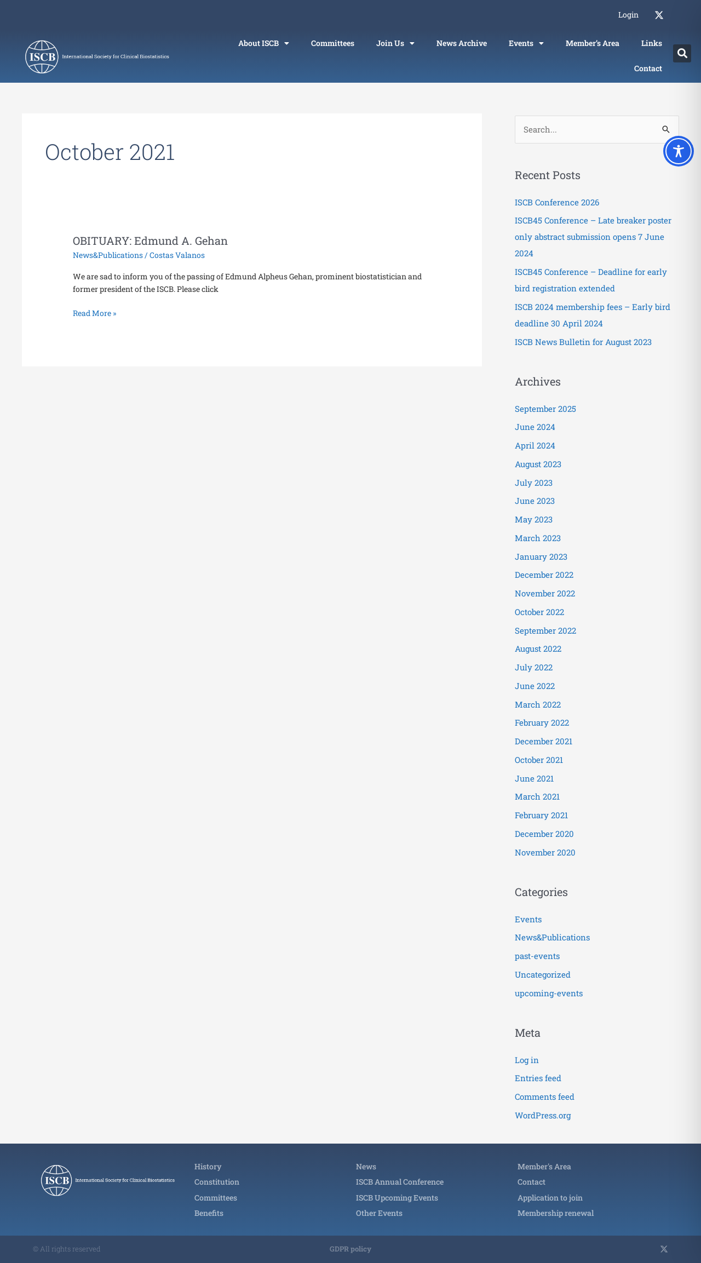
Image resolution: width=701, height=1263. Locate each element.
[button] (682, 53)
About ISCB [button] (263, 43)
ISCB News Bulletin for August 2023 (583, 341)
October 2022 (539, 611)
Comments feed (544, 1096)
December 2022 (544, 574)
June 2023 (535, 500)
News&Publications (108, 255)
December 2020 (544, 833)
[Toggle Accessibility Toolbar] (678, 151)
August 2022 (538, 648)
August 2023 (538, 463)
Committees (332, 43)
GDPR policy (350, 1249)
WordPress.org (543, 1115)
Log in (527, 1059)
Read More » (94, 312)
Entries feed (538, 1077)
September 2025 (545, 408)
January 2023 (541, 556)
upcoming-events (549, 993)
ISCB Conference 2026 (557, 202)
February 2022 (542, 722)
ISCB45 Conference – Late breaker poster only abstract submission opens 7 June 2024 (593, 237)
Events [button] (526, 43)
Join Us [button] (395, 43)
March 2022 (538, 704)
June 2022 (535, 685)
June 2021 (534, 778)
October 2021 (539, 759)
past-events (537, 955)
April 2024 (535, 445)
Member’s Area (592, 43)
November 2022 (545, 593)
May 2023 (534, 519)
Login (628, 14)
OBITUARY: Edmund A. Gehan (150, 240)
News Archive (461, 43)
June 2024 (535, 426)
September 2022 (545, 630)
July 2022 (534, 667)
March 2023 (538, 537)
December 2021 (543, 741)
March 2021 (537, 796)
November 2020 (545, 852)
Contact (648, 68)
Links (651, 43)
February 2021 (541, 815)
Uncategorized (543, 974)
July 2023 (534, 482)
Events (528, 919)
